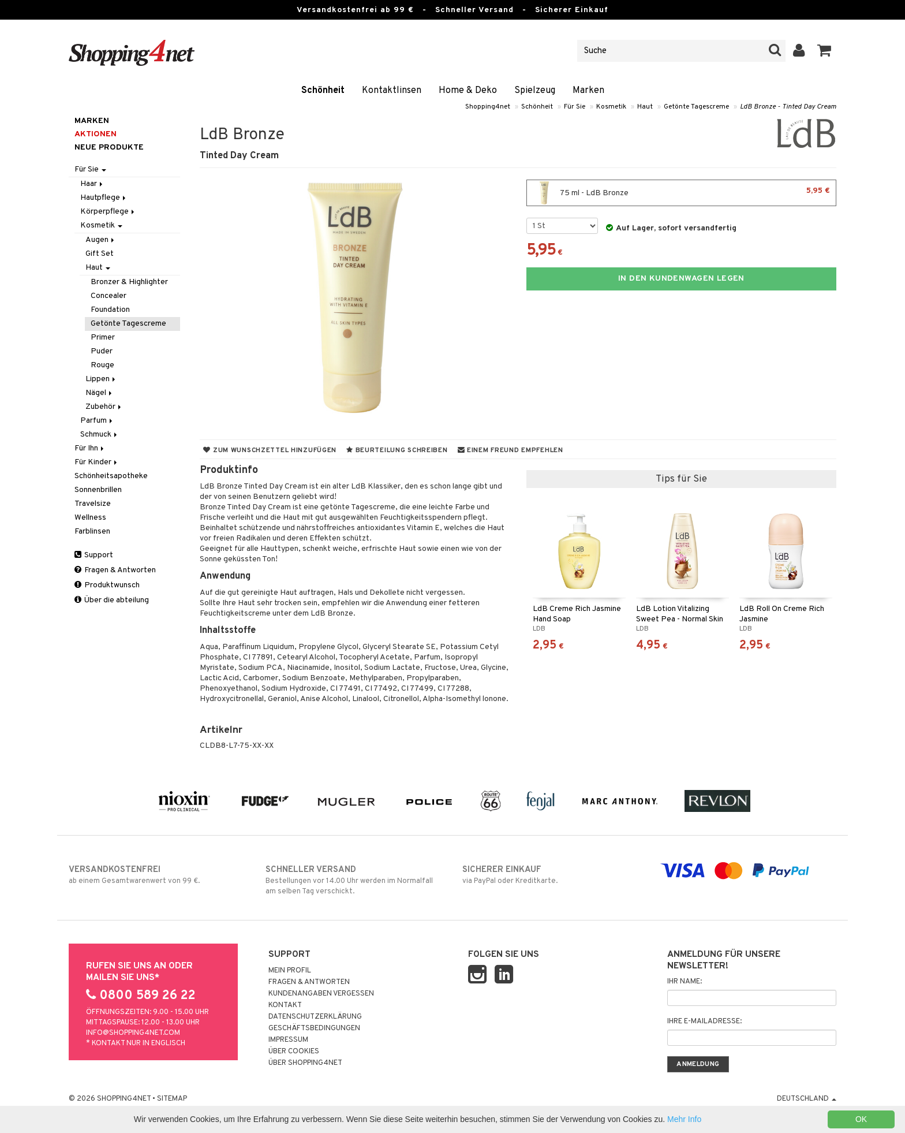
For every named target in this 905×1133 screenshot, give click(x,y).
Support (93, 555)
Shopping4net (487, 106)
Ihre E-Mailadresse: (704, 1021)
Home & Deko (468, 90)
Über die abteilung (111, 600)
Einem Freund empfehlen (510, 450)
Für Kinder (96, 462)
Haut (645, 106)
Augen (100, 240)
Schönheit (323, 90)
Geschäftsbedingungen (314, 1028)
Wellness (90, 518)
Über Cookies (293, 1051)
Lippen (101, 379)
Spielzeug (534, 90)
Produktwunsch (107, 585)
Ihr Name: (684, 981)
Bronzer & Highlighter (129, 282)
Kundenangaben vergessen (321, 993)
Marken (588, 90)
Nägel (99, 393)
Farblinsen (92, 531)
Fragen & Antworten (115, 570)
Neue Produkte (109, 147)
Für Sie (574, 106)
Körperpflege (108, 212)
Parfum (97, 421)
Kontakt (285, 1005)
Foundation (110, 310)
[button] (824, 51)
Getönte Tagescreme (696, 106)
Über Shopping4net (305, 1063)
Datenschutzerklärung (315, 1017)
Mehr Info (684, 1119)
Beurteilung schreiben (396, 450)
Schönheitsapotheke (111, 476)
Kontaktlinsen (391, 90)
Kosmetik (611, 106)
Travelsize (92, 504)
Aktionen (95, 134)
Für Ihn (90, 448)
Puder (102, 351)
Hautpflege (104, 198)
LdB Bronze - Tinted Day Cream (788, 106)
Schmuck (99, 434)
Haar (92, 184)
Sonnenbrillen (98, 490)
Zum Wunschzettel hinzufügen (269, 450)
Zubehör (104, 407)
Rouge (102, 365)
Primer (103, 337)
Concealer (108, 296)
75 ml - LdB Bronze (681, 192)
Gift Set (99, 254)
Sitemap (172, 1099)
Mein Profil (289, 970)
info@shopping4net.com (133, 1033)
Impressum (288, 1040)
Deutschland (806, 1099)
